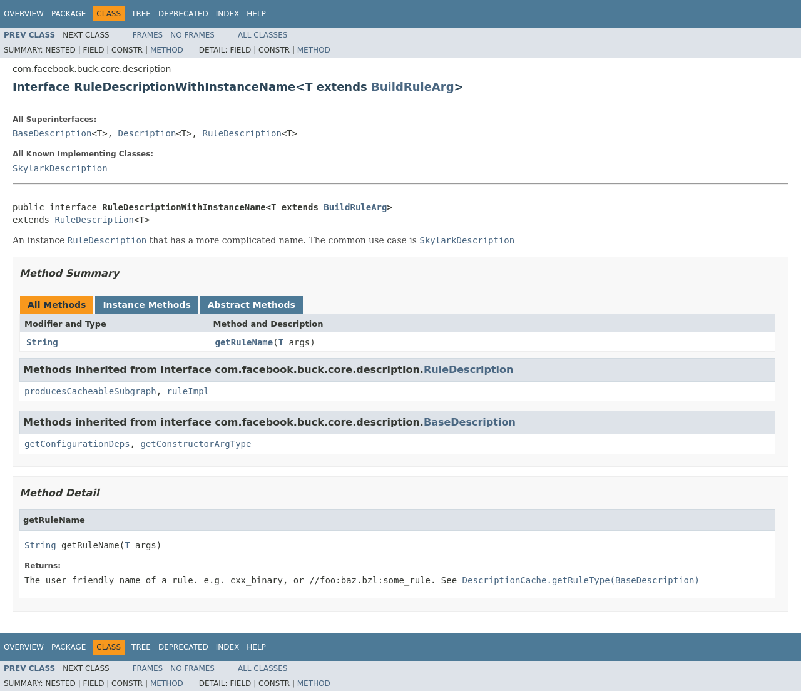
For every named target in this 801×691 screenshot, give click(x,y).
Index (228, 13)
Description (147, 133)
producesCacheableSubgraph (90, 391)
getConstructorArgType (195, 444)
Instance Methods (146, 305)
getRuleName (244, 342)
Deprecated (183, 13)
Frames (148, 35)
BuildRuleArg (412, 86)
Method (166, 50)
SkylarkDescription (60, 168)
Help (256, 13)
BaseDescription (52, 133)
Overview (24, 13)
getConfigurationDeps (77, 444)
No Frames (192, 35)
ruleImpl (188, 391)
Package (68, 13)
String (42, 342)
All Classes (262, 35)
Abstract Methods (251, 305)
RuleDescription (241, 133)
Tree (141, 13)
